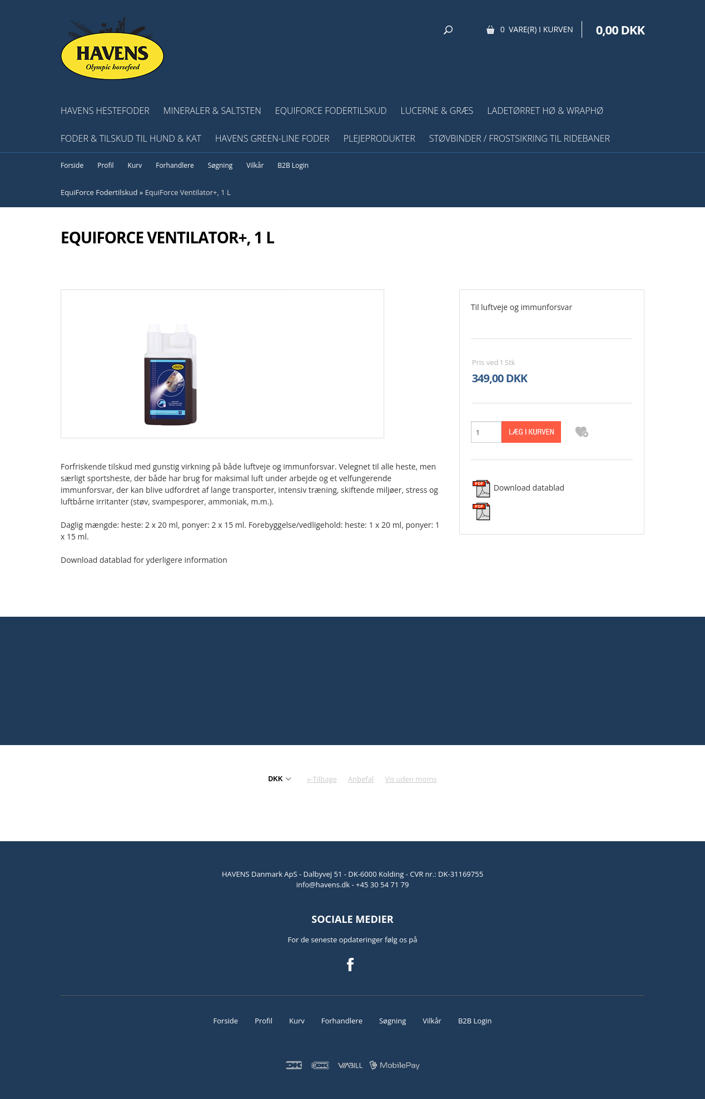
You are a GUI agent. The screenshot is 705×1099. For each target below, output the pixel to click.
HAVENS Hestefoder (105, 110)
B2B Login (293, 165)
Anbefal (361, 779)
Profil (105, 165)
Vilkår (255, 165)
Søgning (220, 165)
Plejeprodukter (379, 138)
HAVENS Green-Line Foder (272, 138)
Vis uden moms (410, 779)
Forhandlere (174, 165)
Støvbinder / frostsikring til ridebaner (519, 138)
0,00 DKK (620, 29)
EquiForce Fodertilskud (331, 110)
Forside (72, 165)
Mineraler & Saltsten (212, 110)
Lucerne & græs (437, 110)
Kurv (135, 165)
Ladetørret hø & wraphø (545, 110)
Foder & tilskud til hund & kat (131, 138)
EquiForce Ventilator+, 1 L (188, 192)
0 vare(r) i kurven (536, 29)
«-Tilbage (322, 779)
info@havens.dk (324, 885)
